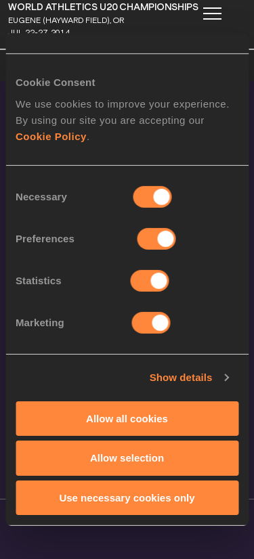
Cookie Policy (51, 135)
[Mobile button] (212, 13)
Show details (181, 377)
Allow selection (127, 458)
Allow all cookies (127, 418)
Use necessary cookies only (126, 498)
